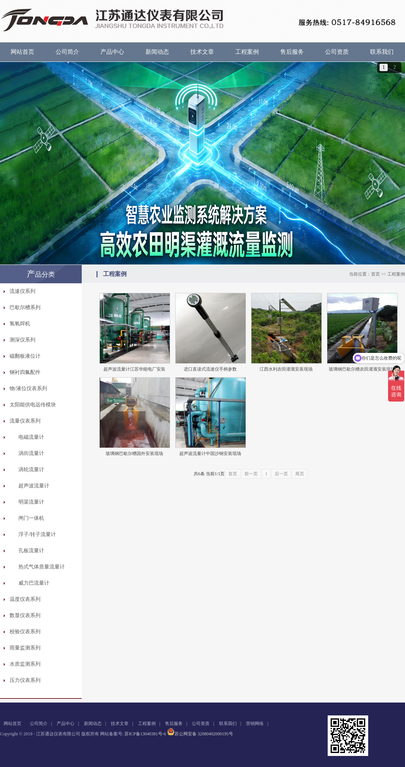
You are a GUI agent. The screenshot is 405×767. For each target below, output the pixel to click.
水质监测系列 (25, 664)
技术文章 (202, 52)
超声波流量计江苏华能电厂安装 (134, 369)
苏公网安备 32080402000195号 (200, 733)
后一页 (281, 473)
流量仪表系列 (25, 421)
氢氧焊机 (20, 323)
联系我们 (382, 52)
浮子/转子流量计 (37, 534)
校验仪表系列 (25, 631)
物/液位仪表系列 (28, 388)
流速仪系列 (22, 291)
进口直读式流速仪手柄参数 (210, 369)
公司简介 (67, 52)
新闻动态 (157, 52)
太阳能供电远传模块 (33, 404)
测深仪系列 (22, 340)
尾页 (299, 473)
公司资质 (337, 52)
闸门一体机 (31, 518)
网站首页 (22, 52)
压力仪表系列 (25, 680)
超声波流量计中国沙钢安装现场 (210, 453)
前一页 (251, 473)
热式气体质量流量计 (41, 567)
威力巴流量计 (33, 583)
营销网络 (255, 723)
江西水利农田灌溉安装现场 (286, 369)
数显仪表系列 (25, 615)
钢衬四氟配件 (25, 372)
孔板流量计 (31, 550)
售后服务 (292, 52)
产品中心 (112, 52)
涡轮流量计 (31, 469)
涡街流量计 (31, 453)
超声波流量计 (33, 485)
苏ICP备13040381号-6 (145, 733)
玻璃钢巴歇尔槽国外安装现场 (134, 453)
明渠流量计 (31, 502)
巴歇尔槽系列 (25, 307)
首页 (375, 274)
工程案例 (247, 52)
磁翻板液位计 (25, 356)
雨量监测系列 (25, 648)
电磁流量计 (31, 437)
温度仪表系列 (25, 599)
